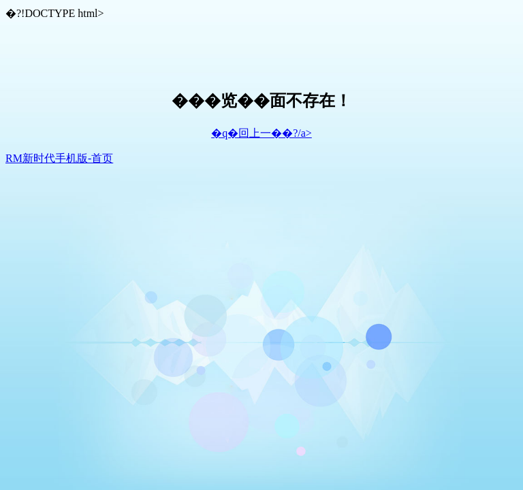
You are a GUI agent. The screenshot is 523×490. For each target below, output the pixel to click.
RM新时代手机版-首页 (59, 158)
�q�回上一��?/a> (261, 133)
